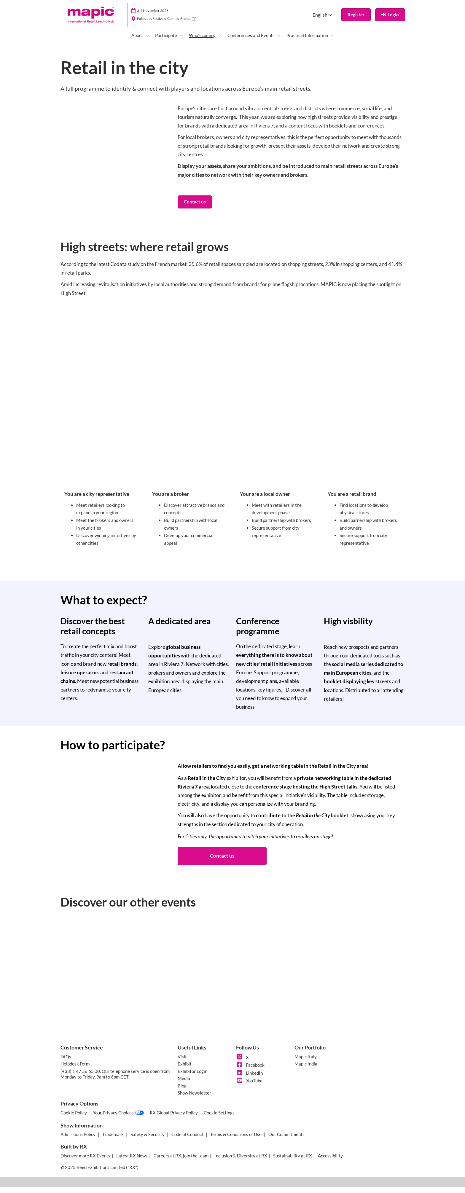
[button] (356, 20)
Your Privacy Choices (118, 1119)
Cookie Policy (73, 1118)
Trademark (113, 1140)
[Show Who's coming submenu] (220, 41)
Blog (182, 1091)
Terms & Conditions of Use (236, 1140)
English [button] (322, 20)
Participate (166, 41)
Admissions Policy (78, 1140)
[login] (390, 20)
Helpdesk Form (75, 1069)
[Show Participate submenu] (181, 41)
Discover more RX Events (85, 1161)
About (137, 41)
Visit (182, 1062)
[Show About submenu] (147, 41)
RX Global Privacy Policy (174, 1118)
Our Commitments (286, 1140)
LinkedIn (249, 1078)
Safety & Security (147, 1140)
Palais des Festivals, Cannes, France (166, 24)
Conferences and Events (251, 41)
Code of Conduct (187, 1140)
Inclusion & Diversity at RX (240, 1161)
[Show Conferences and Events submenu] (279, 41)
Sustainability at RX (292, 1161)
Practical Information (307, 41)
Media (184, 1084)
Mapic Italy (305, 1062)
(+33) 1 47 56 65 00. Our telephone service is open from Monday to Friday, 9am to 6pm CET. (115, 1079)
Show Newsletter (194, 1098)
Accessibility (330, 1161)
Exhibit (185, 1069)
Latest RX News (132, 1161)
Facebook (250, 1070)
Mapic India (305, 1069)
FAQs (65, 1062)
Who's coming (202, 41)
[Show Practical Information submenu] (332, 41)
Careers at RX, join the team (181, 1161)
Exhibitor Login (192, 1076)
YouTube (249, 1086)
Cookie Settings (219, 1118)
